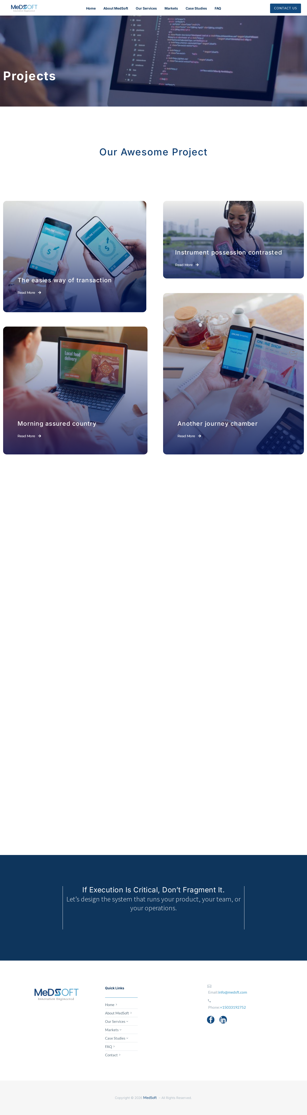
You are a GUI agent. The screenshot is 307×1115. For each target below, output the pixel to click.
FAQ (218, 8)
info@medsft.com (232, 992)
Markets (171, 8)
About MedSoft (115, 8)
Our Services (146, 8)
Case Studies (196, 8)
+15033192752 (233, 1007)
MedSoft (150, 1097)
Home (91, 8)
